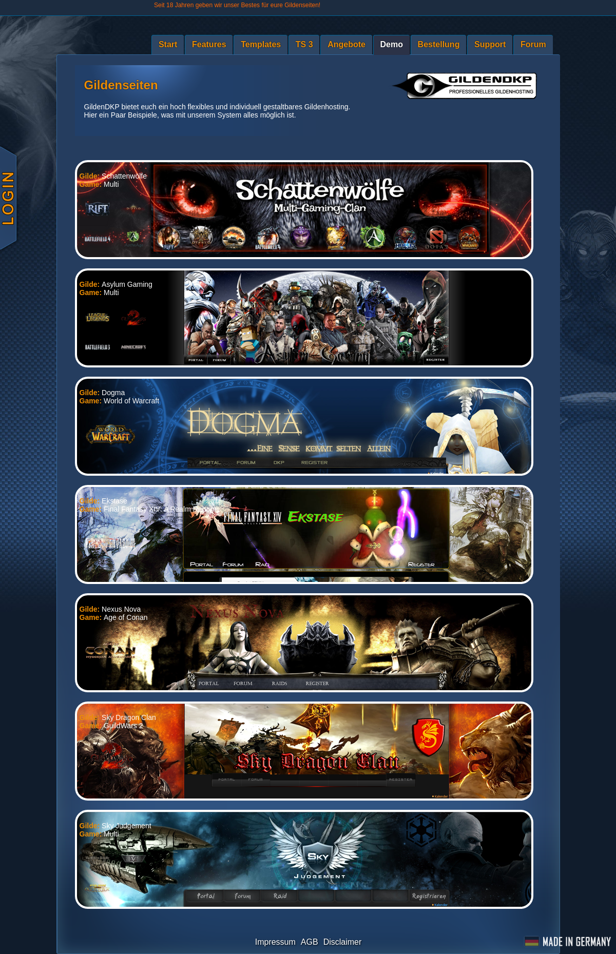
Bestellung (439, 44)
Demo (391, 44)
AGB (309, 942)
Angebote (346, 44)
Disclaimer (342, 942)
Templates (261, 44)
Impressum (275, 942)
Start (168, 44)
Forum (533, 44)
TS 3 (304, 44)
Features (209, 44)
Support (490, 44)
